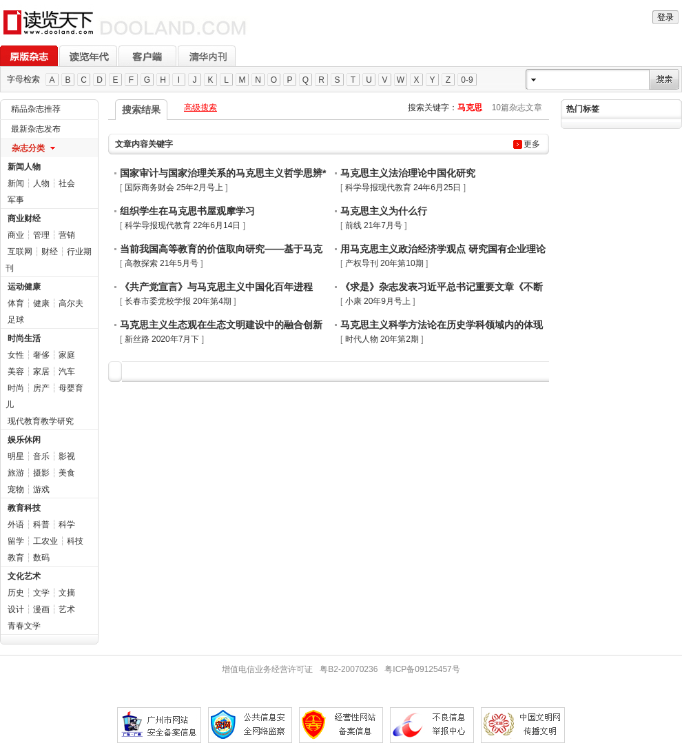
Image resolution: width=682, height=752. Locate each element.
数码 (41, 557)
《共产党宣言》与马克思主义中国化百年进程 (216, 286)
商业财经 (24, 218)
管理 (41, 235)
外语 (16, 524)
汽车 (67, 371)
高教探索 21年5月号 (161, 263)
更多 (532, 144)
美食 (67, 473)
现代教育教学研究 (41, 421)
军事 (16, 200)
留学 (16, 541)
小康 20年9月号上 (378, 301)
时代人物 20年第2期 (382, 339)
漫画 (41, 609)
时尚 (16, 388)
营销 (67, 235)
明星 (16, 456)
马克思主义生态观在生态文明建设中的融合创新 (221, 324)
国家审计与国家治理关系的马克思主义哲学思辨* (223, 173)
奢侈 (41, 355)
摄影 (41, 473)
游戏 (41, 489)
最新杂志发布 (36, 129)
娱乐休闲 (24, 440)
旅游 (16, 473)
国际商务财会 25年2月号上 (174, 187)
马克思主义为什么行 (383, 210)
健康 (41, 303)
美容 (16, 371)
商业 (16, 235)
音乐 (41, 456)
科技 (75, 541)
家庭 (67, 355)
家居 (41, 371)
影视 (67, 456)
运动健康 (24, 287)
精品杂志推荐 (36, 109)
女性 (16, 355)
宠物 (16, 489)
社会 (67, 183)
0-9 (467, 80)
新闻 (16, 183)
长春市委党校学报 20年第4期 (178, 301)
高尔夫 (71, 303)
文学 (41, 593)
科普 (41, 524)
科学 (67, 524)
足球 (16, 320)
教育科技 (24, 508)
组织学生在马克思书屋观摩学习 (187, 210)
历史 (16, 593)
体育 (16, 303)
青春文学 (24, 626)
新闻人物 (24, 167)
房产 (41, 388)
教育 (16, 557)
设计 (16, 609)
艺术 (67, 609)
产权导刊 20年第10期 (384, 263)
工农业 (45, 541)
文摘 (67, 593)
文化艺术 (24, 576)
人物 (41, 183)
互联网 (20, 251)
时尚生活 (24, 338)
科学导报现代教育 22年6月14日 (183, 225)
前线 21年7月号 (373, 225)
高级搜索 (200, 107)
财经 (49, 251)
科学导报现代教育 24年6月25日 (403, 187)
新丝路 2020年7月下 (162, 339)
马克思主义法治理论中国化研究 (407, 173)
